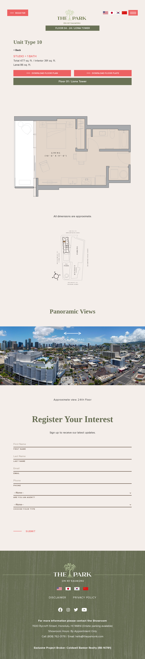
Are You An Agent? (24, 497)
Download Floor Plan (45, 73)
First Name (19, 449)
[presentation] (36, 519)
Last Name (19, 461)
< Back (17, 50)
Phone (17, 485)
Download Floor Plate (105, 73)
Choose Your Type (24, 509)
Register (17, 12)
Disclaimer (57, 597)
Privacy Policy (84, 597)
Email (16, 473)
